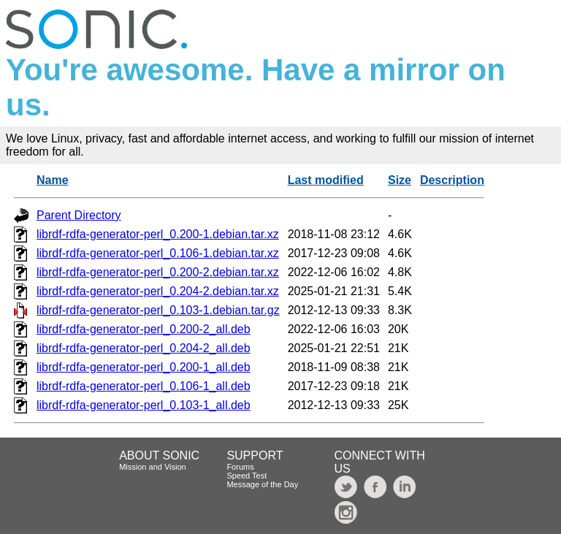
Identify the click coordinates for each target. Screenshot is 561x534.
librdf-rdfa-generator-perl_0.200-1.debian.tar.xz (158, 234)
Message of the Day (262, 484)
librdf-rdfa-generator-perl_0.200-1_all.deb (144, 367)
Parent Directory (79, 215)
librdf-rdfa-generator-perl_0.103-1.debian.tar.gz (158, 310)
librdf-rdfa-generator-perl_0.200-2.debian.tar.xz (158, 272)
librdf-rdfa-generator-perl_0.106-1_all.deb (144, 386)
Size (399, 180)
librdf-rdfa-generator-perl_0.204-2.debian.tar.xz (158, 291)
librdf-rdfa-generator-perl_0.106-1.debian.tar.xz (158, 253)
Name (53, 180)
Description (452, 180)
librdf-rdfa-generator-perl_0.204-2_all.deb (144, 348)
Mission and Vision (152, 466)
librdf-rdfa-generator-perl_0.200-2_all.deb (144, 329)
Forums (239, 466)
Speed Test (246, 475)
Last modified (326, 180)
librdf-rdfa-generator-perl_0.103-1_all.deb (144, 405)
